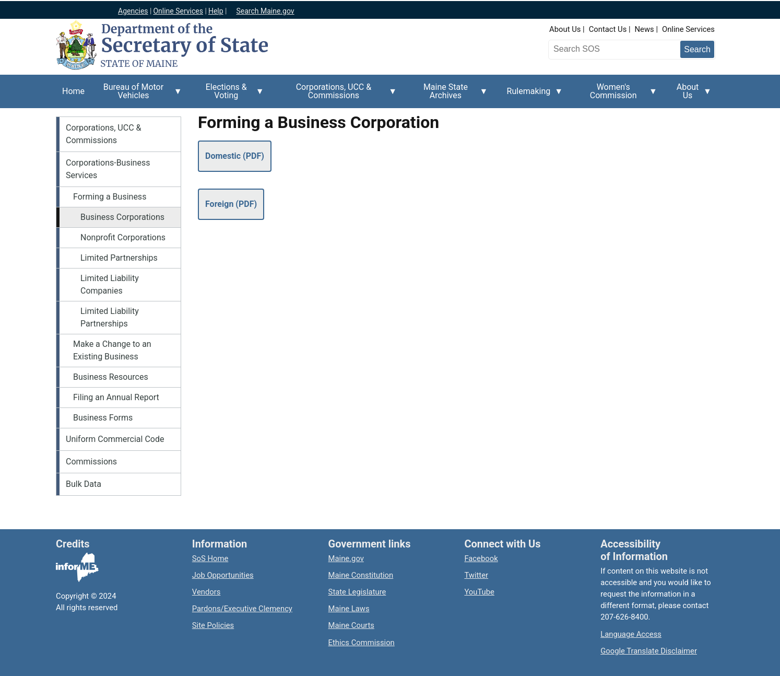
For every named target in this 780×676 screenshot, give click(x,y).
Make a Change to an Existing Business (112, 350)
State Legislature (357, 592)
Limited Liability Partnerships (109, 317)
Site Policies (213, 625)
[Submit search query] (697, 49)
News (644, 29)
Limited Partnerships (119, 258)
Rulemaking (532, 97)
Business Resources (110, 377)
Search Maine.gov (265, 11)
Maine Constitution (361, 575)
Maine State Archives (448, 95)
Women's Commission (616, 95)
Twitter (476, 575)
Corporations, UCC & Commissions (337, 95)
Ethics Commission (361, 642)
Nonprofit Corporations (123, 237)
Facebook (481, 558)
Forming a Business (109, 197)
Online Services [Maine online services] (178, 11)
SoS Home (210, 558)
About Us (565, 29)
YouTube (479, 592)
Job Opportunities (223, 575)
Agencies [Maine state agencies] (133, 11)
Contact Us (608, 29)
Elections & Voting (229, 95)
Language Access (630, 634)
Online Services (688, 29)
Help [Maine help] (215, 11)
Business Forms (103, 418)
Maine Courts (351, 625)
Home (73, 91)
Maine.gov (346, 558)
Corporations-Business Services (108, 169)
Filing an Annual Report (116, 397)
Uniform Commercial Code (115, 439)
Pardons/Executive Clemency (242, 608)
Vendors (206, 592)
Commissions (91, 462)
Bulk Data (83, 484)
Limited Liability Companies (109, 284)
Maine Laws (349, 608)
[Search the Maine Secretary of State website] (605, 49)
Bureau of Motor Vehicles (136, 95)
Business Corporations (122, 217)
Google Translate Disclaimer (648, 651)
